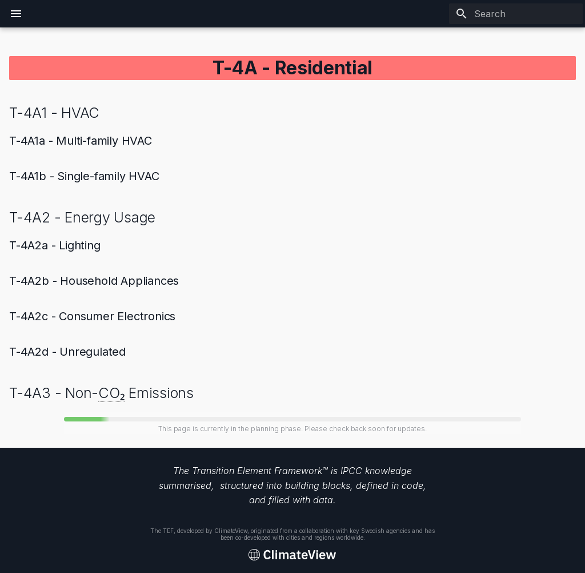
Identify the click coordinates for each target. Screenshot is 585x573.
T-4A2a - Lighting (55, 245)
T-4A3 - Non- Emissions (101, 393)
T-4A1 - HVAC (54, 112)
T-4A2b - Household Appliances (94, 281)
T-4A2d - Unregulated (67, 352)
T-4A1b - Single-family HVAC (84, 176)
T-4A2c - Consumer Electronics (92, 316)
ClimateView (230, 530)
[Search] (516, 13)
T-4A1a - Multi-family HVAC (80, 141)
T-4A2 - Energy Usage (82, 217)
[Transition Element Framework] (292, 555)
